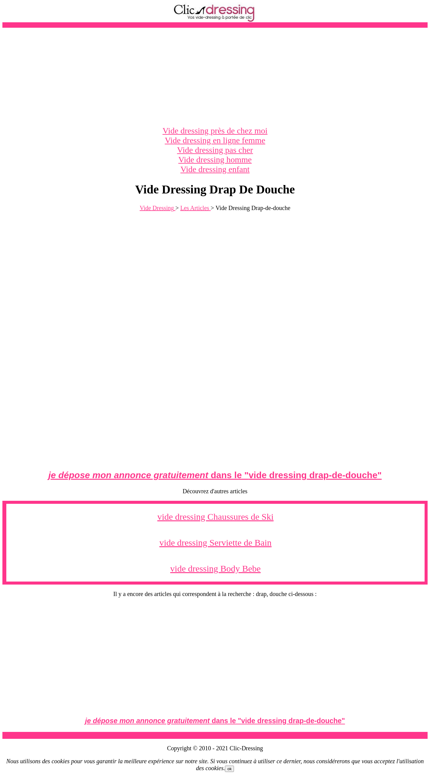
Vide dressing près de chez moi (215, 130)
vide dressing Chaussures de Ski (215, 517)
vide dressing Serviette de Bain (215, 542)
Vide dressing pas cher (215, 150)
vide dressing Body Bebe (215, 568)
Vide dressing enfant (215, 169)
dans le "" (215, 475)
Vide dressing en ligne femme (215, 140)
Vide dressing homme (215, 159)
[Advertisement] (215, 77)
